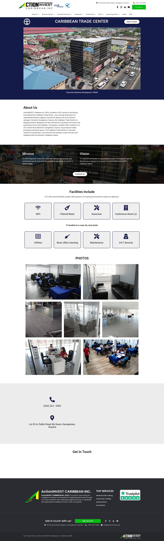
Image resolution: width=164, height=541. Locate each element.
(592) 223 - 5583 (52, 406)
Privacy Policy (30, 536)
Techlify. (70, 536)
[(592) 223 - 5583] (52, 399)
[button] (25, 58)
